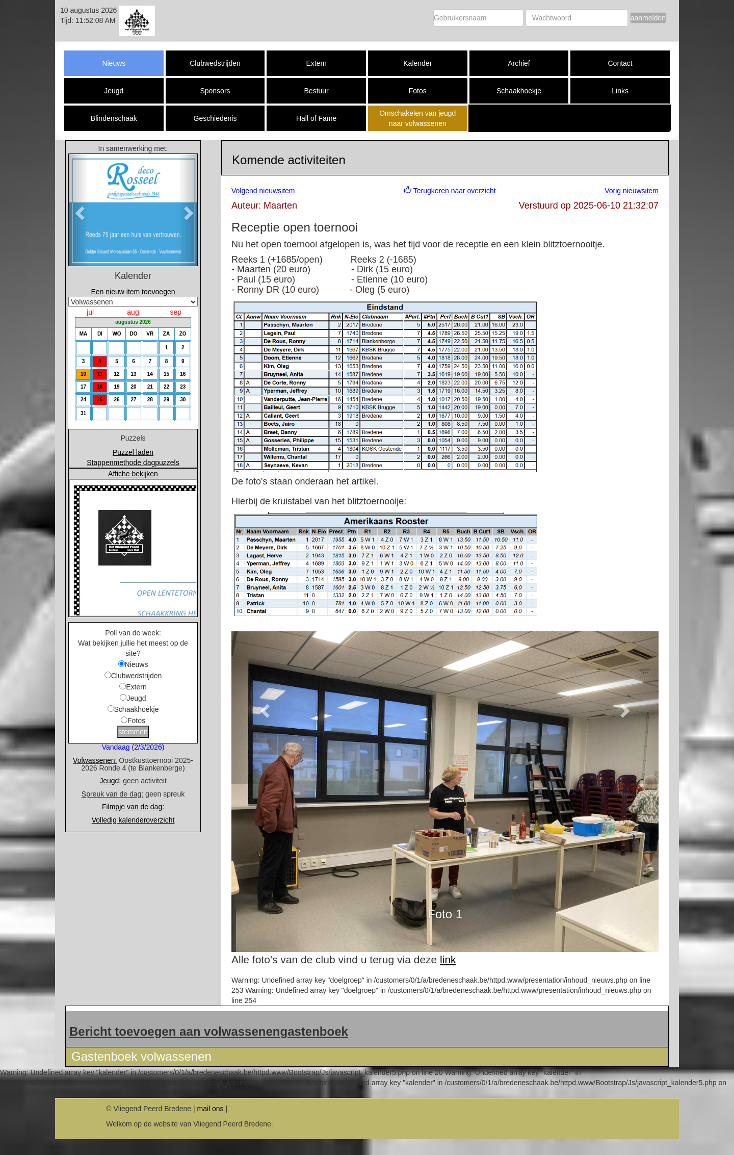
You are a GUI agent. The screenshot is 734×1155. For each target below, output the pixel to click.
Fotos (418, 91)
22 (166, 387)
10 (83, 374)
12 (116, 374)
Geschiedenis (215, 118)
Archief (519, 63)
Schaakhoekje (518, 91)
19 (116, 387)
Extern (316, 63)
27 (134, 399)
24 (83, 399)
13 (134, 374)
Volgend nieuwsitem (263, 191)
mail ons (210, 1109)
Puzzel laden (133, 452)
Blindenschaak (114, 118)
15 (166, 374)
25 (99, 399)
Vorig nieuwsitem (632, 191)
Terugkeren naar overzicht (454, 191)
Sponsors (215, 91)
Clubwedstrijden (215, 63)
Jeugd (113, 91)
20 (134, 387)
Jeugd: (110, 781)
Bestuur (316, 91)
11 (99, 374)
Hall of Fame (316, 118)
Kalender (417, 63)
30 (183, 399)
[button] (78, 210)
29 (166, 399)
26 (116, 399)
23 (183, 387)
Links (620, 91)
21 (150, 387)
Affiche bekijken (133, 474)
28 (150, 399)
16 (183, 374)
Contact (620, 63)
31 (83, 413)
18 (99, 387)
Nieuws (113, 63)
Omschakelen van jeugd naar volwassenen (417, 118)
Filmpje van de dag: (133, 807)
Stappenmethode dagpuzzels (133, 462)
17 (83, 387)
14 (150, 374)
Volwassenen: (95, 760)
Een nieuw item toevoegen (133, 292)
